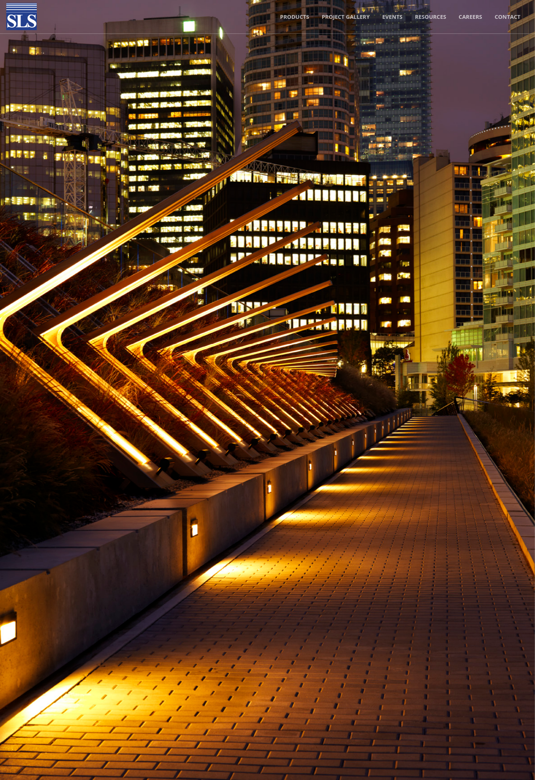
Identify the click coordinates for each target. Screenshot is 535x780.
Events (392, 16)
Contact (507, 16)
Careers (470, 16)
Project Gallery (346, 16)
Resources (430, 16)
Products (294, 16)
